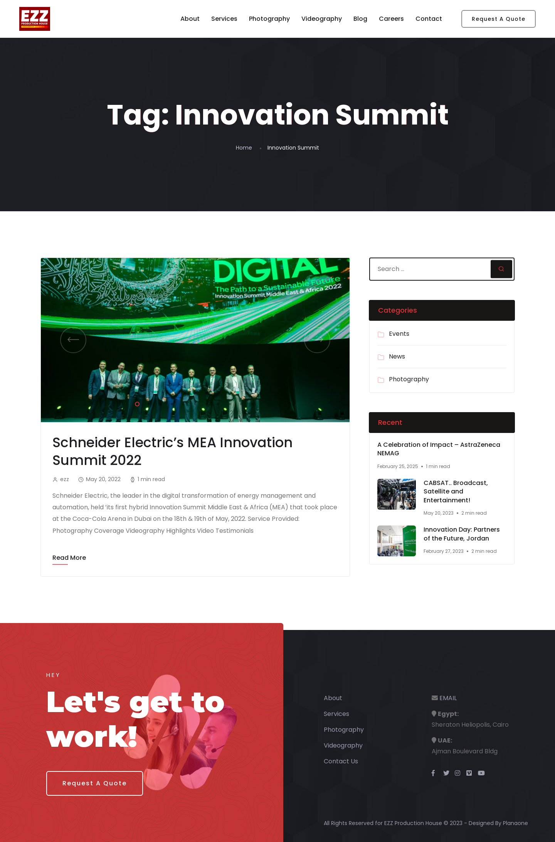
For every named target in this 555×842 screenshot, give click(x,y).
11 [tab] (251, 403)
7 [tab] (205, 403)
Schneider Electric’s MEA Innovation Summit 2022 (172, 451)
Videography (321, 18)
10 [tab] (240, 403)
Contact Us (341, 761)
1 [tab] (136, 403)
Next (317, 340)
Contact (428, 18)
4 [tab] (170, 403)
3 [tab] (159, 403)
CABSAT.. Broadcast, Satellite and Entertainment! (456, 492)
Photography (269, 18)
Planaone (515, 823)
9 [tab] (228, 403)
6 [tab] (193, 403)
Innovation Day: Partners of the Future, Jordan (462, 534)
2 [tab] (147, 403)
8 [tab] (216, 403)
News (397, 356)
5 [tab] (182, 403)
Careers (391, 18)
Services (224, 18)
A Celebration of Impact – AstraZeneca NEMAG (438, 449)
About (190, 18)
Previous (73, 340)
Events (399, 333)
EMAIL (448, 698)
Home (244, 148)
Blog (360, 18)
